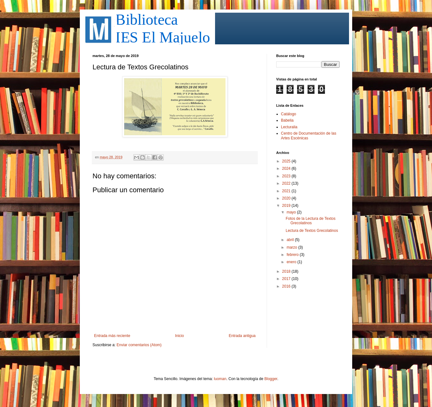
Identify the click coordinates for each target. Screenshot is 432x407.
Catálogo (288, 114)
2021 (287, 191)
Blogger (270, 379)
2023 (287, 176)
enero (292, 262)
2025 (287, 161)
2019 (287, 205)
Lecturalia (289, 127)
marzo (292, 247)
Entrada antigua (242, 336)
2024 (287, 168)
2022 (287, 183)
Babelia (287, 120)
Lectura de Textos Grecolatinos (312, 230)
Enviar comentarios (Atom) (139, 345)
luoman (220, 379)
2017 (287, 279)
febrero (293, 254)
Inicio (179, 336)
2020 (287, 198)
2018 (287, 271)
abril (291, 240)
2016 (287, 286)
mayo (292, 212)
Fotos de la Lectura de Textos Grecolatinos (310, 220)
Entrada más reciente (112, 336)
